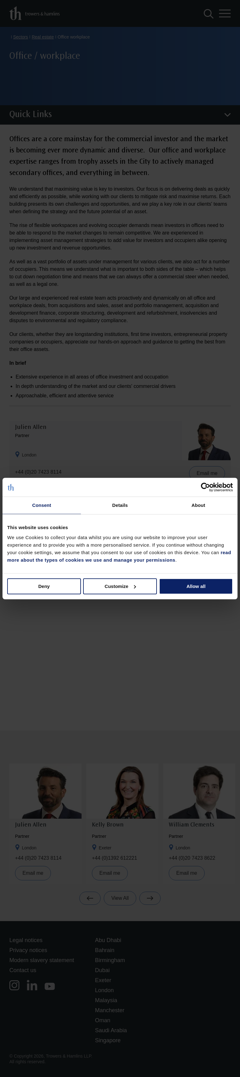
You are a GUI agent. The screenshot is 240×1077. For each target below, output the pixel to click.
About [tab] (198, 505)
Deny (44, 586)
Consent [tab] (41, 505)
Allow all (196, 586)
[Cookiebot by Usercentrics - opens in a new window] (205, 487)
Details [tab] (120, 505)
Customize (120, 586)
